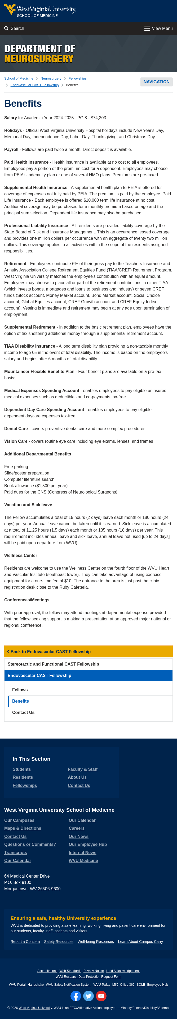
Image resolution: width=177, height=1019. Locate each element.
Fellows (20, 690)
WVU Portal (17, 984)
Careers (77, 828)
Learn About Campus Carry (140, 941)
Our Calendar (17, 860)
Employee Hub (157, 984)
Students (22, 769)
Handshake (36, 984)
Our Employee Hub (88, 844)
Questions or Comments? (30, 844)
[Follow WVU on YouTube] (101, 996)
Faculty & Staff (83, 769)
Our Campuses (19, 820)
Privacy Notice (93, 971)
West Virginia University (35, 1008)
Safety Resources (59, 941)
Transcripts (15, 852)
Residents (23, 777)
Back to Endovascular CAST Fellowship (51, 651)
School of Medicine (18, 78)
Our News (79, 836)
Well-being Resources (96, 941)
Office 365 (127, 984)
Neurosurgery (51, 78)
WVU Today (102, 984)
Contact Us (23, 712)
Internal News (82, 852)
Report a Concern (25, 941)
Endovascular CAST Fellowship (35, 85)
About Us (77, 777)
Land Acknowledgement (123, 971)
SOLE (141, 984)
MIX (115, 984)
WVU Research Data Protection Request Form (88, 977)
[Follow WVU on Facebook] (75, 996)
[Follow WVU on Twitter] (88, 996)
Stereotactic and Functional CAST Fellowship (53, 664)
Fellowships (78, 78)
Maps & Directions (22, 828)
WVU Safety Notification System (68, 984)
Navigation (157, 82)
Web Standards (70, 971)
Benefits (20, 701)
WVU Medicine (83, 860)
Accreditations (47, 971)
